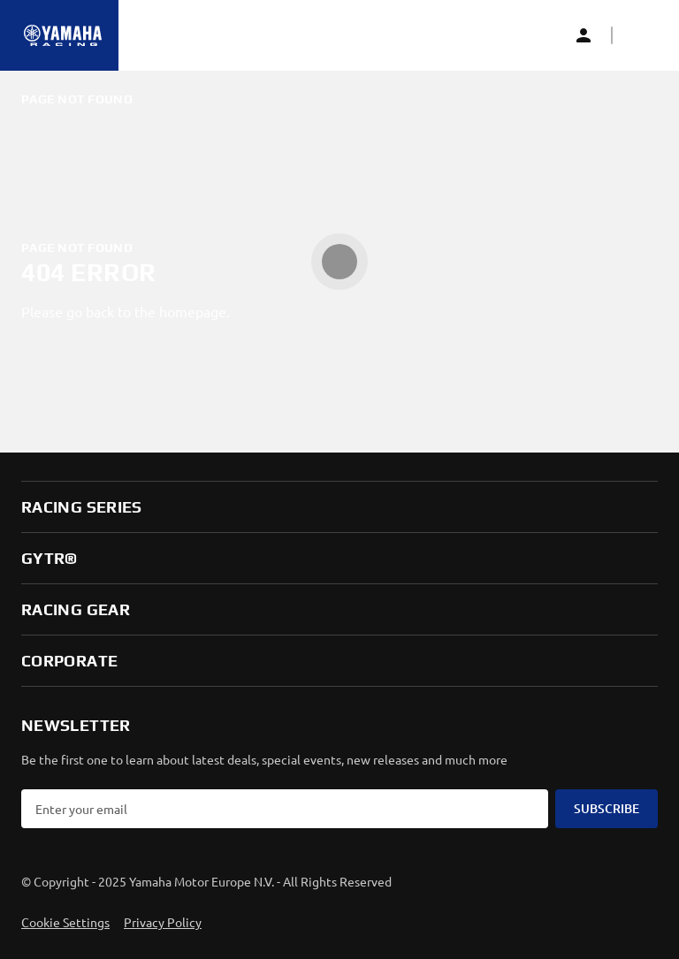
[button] (640, 35)
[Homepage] (62, 35)
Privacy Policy (163, 922)
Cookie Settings (65, 922)
